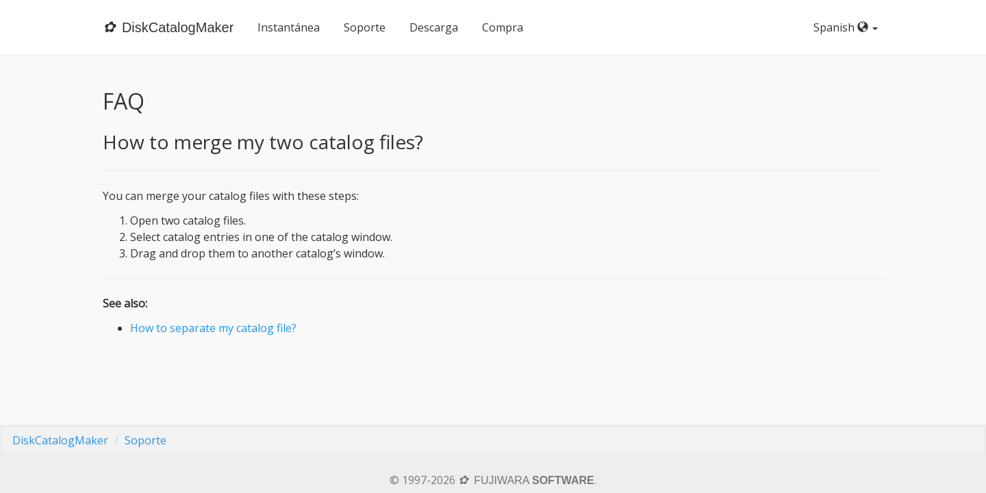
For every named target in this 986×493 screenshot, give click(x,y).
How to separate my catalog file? (213, 328)
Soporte (364, 27)
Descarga (433, 27)
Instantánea (288, 27)
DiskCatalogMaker (60, 440)
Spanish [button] (848, 27)
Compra (502, 27)
